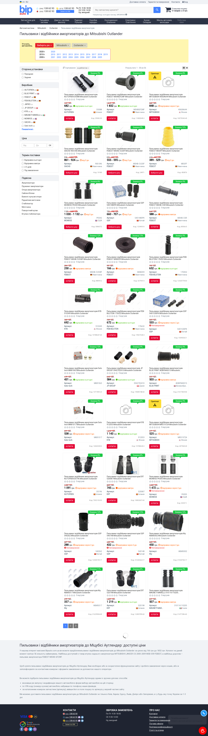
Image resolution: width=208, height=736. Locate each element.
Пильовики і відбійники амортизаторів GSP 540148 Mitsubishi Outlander (125, 534)
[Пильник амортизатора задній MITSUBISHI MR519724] (168, 410)
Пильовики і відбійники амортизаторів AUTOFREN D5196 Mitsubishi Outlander (81, 477)
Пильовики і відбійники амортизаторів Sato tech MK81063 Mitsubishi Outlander (83, 369)
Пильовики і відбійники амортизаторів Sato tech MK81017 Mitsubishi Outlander (83, 423)
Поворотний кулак (30, 210)
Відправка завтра (31, 163)
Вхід (185, 2)
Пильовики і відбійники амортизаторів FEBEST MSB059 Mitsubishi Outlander (123, 258)
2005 (76, 57)
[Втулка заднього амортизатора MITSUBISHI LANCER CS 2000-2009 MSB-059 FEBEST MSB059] (125, 245)
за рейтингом (83, 68)
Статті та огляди (156, 730)
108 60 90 (45, 8)
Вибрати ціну (71, 173)
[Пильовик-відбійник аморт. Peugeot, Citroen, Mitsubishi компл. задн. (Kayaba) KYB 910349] (83, 299)
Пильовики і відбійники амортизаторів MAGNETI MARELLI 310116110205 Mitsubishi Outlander (166, 591)
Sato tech (28, 126)
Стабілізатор (27, 203)
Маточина (26, 207)
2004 (70, 57)
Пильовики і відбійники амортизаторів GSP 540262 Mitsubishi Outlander (83, 534)
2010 (53, 54)
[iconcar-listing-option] (186, 68)
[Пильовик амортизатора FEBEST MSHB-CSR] (168, 191)
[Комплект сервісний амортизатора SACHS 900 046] (83, 135)
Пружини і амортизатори (32, 186)
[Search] (157, 10)
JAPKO (27, 104)
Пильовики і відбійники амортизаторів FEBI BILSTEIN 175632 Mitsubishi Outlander (125, 312)
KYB (28, 111)
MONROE (29, 119)
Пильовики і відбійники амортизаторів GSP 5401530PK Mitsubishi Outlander (168, 312)
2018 (100, 54)
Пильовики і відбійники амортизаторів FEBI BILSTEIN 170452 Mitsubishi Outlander (168, 258)
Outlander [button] (79, 45)
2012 (65, 54)
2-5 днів (26, 167)
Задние (26, 77)
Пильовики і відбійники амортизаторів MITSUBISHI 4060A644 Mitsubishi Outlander (167, 95)
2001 (53, 57)
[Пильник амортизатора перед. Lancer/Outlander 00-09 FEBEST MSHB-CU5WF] (83, 245)
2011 (59, 54)
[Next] (75, 626)
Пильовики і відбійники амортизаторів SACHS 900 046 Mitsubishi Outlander (81, 150)
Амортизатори (28, 183)
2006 (82, 57)
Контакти (176, 2)
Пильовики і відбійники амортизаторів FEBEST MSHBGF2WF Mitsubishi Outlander (124, 95)
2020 (53, 52)
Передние (27, 74)
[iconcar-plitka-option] (183, 68)
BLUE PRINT (30, 93)
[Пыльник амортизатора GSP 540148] (125, 520)
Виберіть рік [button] (44, 45)
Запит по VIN (65, 11)
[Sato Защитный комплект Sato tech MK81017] (83, 410)
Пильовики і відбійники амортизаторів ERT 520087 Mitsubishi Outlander (125, 477)
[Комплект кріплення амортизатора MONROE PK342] (83, 191)
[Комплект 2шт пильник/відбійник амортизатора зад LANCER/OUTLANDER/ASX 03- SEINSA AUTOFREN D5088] (83, 82)
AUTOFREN (31, 90)
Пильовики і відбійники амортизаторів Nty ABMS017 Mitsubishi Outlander (82, 591)
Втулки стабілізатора (31, 214)
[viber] (35, 729)
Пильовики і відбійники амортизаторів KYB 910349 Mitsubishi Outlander (82, 312)
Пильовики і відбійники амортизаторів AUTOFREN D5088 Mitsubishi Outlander (81, 95)
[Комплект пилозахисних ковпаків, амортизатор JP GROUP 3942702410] (125, 356)
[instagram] (26, 729)
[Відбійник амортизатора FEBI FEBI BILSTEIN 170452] (168, 245)
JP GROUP (30, 108)
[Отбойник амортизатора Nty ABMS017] (83, 578)
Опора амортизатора (31, 190)
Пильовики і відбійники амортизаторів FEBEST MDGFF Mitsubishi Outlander (166, 150)
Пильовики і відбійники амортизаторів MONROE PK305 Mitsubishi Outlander (166, 477)
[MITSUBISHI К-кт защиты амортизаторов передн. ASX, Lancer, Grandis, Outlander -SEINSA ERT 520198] (125, 578)
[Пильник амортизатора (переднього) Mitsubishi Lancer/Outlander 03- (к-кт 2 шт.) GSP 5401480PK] (125, 191)
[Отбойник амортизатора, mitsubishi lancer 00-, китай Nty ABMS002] (168, 521)
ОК (50, 145)
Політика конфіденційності (161, 727)
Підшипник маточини (31, 200)
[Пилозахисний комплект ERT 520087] (125, 464)
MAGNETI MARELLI (33, 115)
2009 (100, 57)
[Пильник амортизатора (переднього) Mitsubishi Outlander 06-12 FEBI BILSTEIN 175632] (125, 299)
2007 (88, 57)
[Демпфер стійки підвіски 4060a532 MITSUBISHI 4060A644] (168, 82)
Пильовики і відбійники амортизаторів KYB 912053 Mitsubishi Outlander (125, 423)
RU (27, 2)
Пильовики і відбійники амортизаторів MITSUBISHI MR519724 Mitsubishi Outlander (167, 423)
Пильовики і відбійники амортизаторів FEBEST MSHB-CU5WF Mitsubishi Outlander (82, 258)
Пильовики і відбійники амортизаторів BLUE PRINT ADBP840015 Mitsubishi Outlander (166, 369)
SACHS (29, 122)
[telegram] (30, 729)
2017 (94, 54)
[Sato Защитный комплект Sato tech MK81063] (83, 356)
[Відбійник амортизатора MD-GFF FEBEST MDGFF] (168, 136)
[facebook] (22, 729)
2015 (82, 54)
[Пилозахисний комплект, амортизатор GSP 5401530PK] (168, 299)
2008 (94, 57)
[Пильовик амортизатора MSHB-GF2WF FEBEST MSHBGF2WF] (125, 82)
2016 (88, 54)
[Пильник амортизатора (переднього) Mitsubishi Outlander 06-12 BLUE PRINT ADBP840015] (168, 356)
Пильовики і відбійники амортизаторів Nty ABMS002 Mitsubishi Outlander (167, 534)
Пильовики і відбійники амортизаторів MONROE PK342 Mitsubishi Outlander (81, 204)
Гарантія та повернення (158, 2)
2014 (76, 54)
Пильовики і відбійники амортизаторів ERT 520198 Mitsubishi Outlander (125, 591)
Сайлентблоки (28, 193)
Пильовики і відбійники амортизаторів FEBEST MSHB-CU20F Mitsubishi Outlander (125, 150)
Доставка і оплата (138, 2)
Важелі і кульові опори (31, 197)
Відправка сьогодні (31, 160)
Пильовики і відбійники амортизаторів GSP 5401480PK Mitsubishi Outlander (125, 204)
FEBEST (29, 97)
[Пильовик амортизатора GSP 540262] (83, 521)
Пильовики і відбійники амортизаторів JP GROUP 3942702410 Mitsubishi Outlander (125, 369)
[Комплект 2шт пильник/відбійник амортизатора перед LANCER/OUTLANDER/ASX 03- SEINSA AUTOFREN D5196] (83, 464)
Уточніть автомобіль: (27, 45)
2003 (65, 57)
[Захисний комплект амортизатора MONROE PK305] (168, 464)
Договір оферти (156, 724)
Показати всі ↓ (28, 129)
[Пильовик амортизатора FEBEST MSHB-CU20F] (125, 136)
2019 (105, 54)
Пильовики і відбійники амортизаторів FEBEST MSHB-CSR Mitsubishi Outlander (166, 204)
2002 (59, 57)
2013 (70, 54)
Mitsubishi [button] (63, 45)
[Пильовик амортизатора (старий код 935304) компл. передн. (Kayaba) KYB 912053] (125, 410)
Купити (69, 119)
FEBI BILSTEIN (31, 101)
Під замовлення (30, 170)
